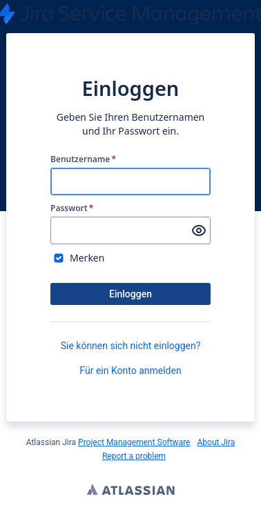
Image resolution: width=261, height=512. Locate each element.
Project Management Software (134, 442)
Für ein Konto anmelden (130, 370)
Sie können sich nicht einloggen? (131, 345)
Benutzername (83, 159)
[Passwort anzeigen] (199, 230)
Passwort (71, 208)
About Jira (216, 442)
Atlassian (131, 491)
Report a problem (134, 456)
